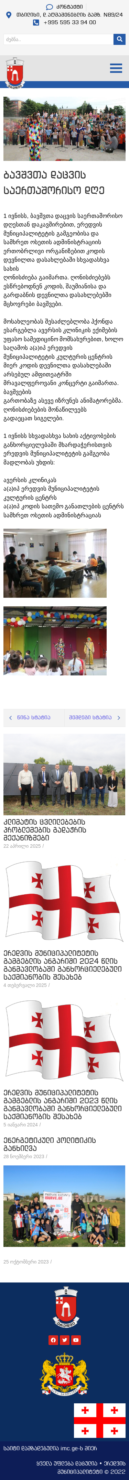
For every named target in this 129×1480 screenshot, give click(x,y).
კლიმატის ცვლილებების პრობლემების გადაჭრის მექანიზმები (44, 830)
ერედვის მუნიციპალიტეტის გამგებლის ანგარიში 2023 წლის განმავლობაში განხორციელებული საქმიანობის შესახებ (62, 1105)
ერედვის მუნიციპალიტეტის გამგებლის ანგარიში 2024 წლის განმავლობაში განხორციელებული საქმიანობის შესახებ (62, 965)
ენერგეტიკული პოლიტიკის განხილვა (49, 1145)
